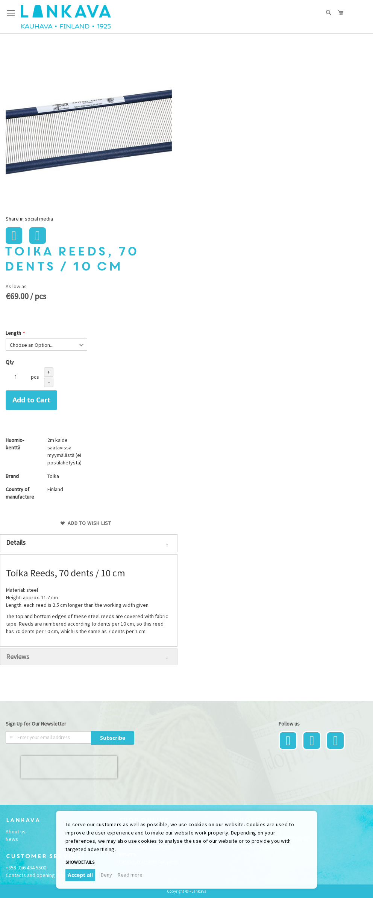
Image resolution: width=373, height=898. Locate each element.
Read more (130, 874)
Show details (79, 862)
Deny (106, 874)
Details (16, 542)
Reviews (17, 656)
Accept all (80, 874)
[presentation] (69, 767)
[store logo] (66, 17)
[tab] (88, 543)
